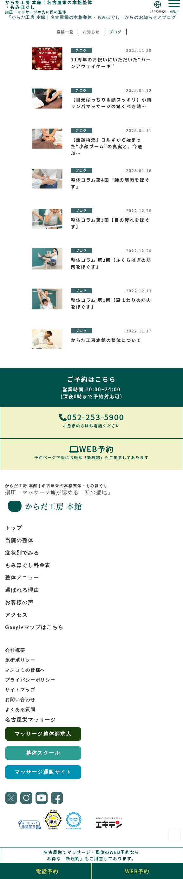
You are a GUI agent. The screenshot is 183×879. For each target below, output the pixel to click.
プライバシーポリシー (30, 680)
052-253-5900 (91, 420)
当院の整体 (19, 540)
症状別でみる (22, 552)
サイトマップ (20, 689)
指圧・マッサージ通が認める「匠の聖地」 (86, 499)
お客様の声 (19, 602)
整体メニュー (22, 577)
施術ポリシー (20, 660)
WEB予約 (91, 451)
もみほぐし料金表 (27, 565)
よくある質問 (20, 709)
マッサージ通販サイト (43, 772)
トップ (13, 528)
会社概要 (15, 650)
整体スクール (43, 753)
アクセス (16, 614)
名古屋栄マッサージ (30, 719)
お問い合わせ (20, 699)
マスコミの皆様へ (25, 670)
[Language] (158, 7)
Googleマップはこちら (34, 627)
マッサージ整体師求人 (43, 733)
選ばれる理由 (22, 590)
